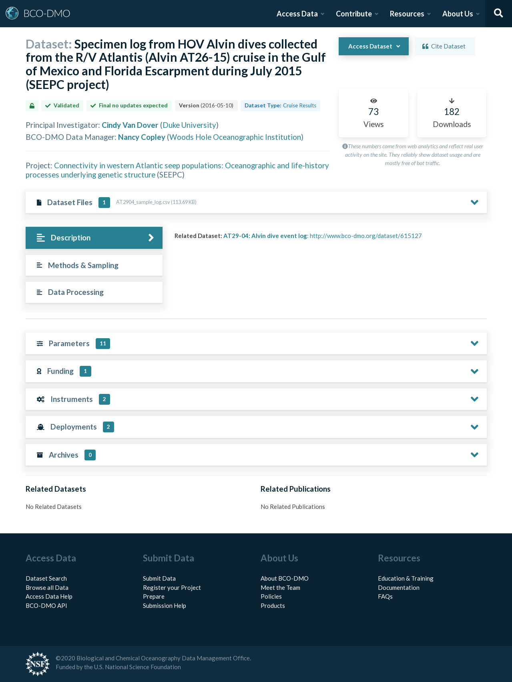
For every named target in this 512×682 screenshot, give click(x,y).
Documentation (399, 587)
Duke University (189, 124)
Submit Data (159, 578)
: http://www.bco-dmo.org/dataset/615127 (322, 235)
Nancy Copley (141, 136)
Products (273, 605)
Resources (407, 13)
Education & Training (406, 578)
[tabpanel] (328, 238)
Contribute (354, 13)
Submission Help (164, 605)
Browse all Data (47, 587)
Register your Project (172, 587)
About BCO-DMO (285, 578)
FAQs (385, 596)
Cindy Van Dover (130, 124)
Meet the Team (280, 587)
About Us (457, 13)
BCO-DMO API (46, 605)
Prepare (154, 596)
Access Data (297, 13)
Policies (271, 596)
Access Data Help (49, 596)
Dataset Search (46, 578)
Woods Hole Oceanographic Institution (235, 136)
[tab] (94, 238)
